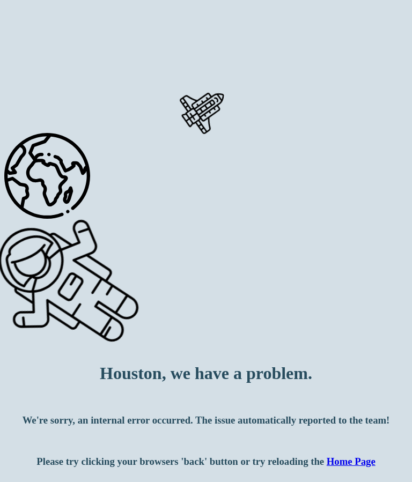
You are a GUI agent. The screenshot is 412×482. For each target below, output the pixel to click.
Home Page (351, 461)
